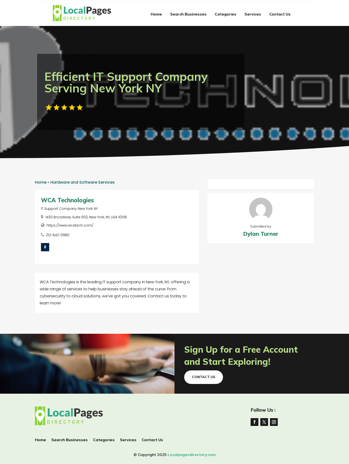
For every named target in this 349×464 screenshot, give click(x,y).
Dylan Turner (260, 233)
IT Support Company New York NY (69, 208)
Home (156, 14)
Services (253, 14)
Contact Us (280, 14)
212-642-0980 (57, 235)
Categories (225, 14)
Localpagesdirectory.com (192, 454)
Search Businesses (188, 14)
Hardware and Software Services (82, 182)
